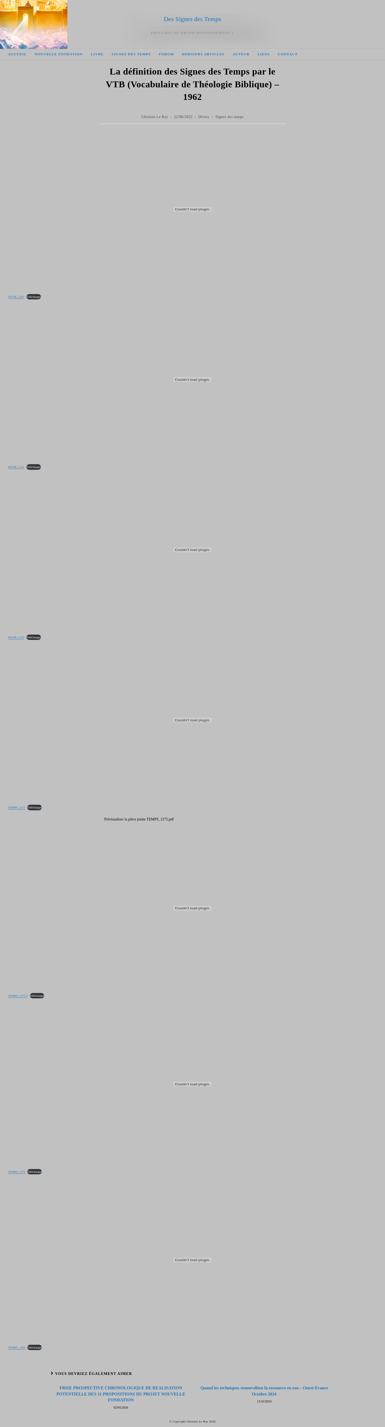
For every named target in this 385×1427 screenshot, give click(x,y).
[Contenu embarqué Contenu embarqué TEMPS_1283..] (192, 1260)
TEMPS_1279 (16, 1171)
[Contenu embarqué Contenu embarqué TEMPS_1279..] (192, 1084)
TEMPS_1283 (16, 1347)
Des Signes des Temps (192, 18)
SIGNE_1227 (16, 296)
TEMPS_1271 (16, 807)
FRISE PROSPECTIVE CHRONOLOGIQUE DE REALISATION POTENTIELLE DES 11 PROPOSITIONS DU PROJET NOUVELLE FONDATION (120, 1394)
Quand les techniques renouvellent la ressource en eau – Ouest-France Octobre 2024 (264, 1391)
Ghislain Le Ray (154, 117)
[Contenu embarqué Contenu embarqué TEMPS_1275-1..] (192, 908)
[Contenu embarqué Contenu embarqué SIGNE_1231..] (192, 379)
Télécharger (33, 296)
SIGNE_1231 (16, 466)
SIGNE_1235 (16, 637)
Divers (203, 117)
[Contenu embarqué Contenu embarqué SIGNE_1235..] (192, 550)
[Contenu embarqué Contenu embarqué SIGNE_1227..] (192, 209)
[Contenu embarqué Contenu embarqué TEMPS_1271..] (192, 720)
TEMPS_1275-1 (18, 995)
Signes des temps (229, 117)
